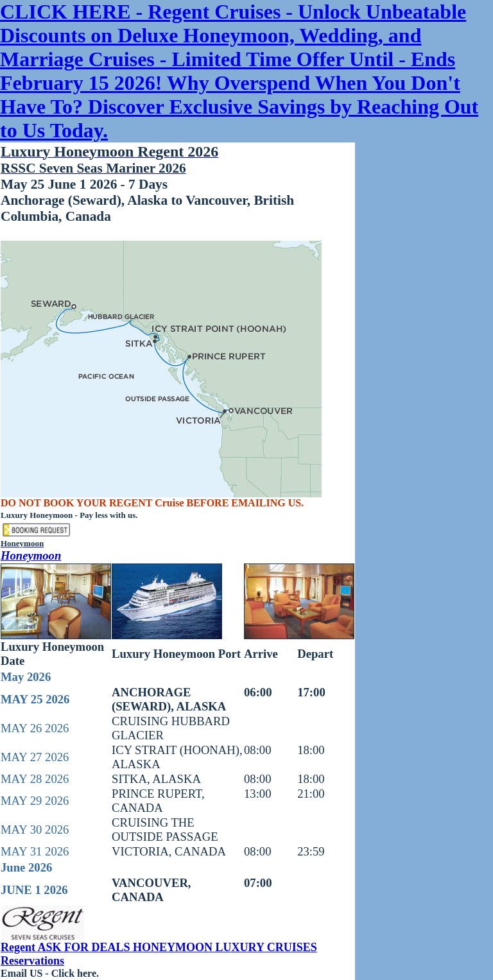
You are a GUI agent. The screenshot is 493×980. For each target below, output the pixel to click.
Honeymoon (31, 555)
